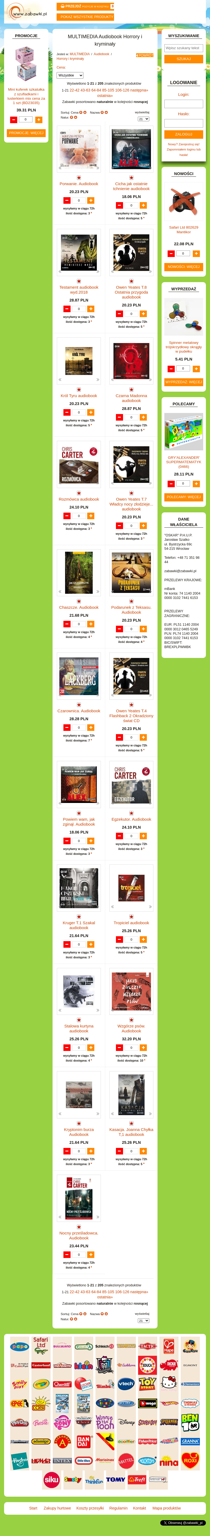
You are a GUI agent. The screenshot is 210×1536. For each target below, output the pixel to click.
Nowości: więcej (184, 276)
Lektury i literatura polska (29, 351)
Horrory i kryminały (69, 71)
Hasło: (184, 125)
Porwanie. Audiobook (79, 190)
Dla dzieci (32, 295)
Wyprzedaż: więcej (183, 391)
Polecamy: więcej (184, 506)
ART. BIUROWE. (25, 70)
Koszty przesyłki (88, 30)
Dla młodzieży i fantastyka (31, 302)
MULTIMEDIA (23, 266)
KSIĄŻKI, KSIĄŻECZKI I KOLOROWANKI (19, 245)
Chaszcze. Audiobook (79, 613)
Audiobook (26, 289)
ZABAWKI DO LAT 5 (28, 440)
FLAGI (18, 184)
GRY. (17, 190)
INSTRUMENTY (25, 201)
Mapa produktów (189, 30)
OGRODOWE (23, 397)
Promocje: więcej (26, 621)
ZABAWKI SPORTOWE (17, 458)
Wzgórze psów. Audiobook (131, 1036)
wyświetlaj (142, 119)
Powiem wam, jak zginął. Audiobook (79, 826)
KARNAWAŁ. (23, 217)
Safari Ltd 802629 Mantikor (184, 239)
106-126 (114, 103)
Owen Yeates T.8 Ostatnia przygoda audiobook (131, 297)
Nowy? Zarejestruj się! (184, 154)
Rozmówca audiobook (79, 507)
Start (21, 30)
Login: (184, 107)
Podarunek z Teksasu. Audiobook (131, 615)
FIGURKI (20, 179)
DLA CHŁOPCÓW (26, 117)
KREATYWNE (24, 235)
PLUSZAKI (21, 403)
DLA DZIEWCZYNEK (29, 123)
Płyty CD (25, 283)
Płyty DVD (26, 277)
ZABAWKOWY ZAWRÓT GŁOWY (21, 62)
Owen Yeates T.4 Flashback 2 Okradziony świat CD (131, 723)
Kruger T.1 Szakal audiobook (78, 932)
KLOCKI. (20, 223)
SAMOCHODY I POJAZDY (21, 427)
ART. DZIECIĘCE (26, 90)
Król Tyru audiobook (79, 401)
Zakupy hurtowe (55, 30)
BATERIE (20, 111)
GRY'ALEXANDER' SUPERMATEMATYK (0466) (184, 471)
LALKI (18, 255)
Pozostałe (26, 272)
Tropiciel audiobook (131, 930)
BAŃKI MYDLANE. (27, 106)
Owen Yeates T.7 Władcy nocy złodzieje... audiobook (131, 511)
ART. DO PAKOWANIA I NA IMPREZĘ (20, 80)
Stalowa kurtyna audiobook (79, 1038)
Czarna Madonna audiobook (131, 403)
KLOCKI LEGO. (25, 229)
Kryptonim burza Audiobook (78, 1144)
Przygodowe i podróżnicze (31, 376)
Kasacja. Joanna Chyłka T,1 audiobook (131, 1144)
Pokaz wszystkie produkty (87, 17)
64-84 (90, 103)
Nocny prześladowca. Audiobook (78, 1250)
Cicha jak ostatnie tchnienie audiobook (131, 192)
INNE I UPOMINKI (27, 196)
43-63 (81, 103)
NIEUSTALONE (25, 472)
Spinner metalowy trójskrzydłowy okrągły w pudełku (184, 356)
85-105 (101, 103)
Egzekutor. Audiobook (131, 824)
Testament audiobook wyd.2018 (78, 297)
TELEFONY (22, 434)
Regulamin (121, 30)
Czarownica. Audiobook (79, 719)
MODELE (20, 260)
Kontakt (155, 30)
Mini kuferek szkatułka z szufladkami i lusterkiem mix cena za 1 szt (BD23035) (26, 584)
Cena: (61, 80)
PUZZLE (20, 409)
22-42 (71, 103)
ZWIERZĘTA (23, 466)
